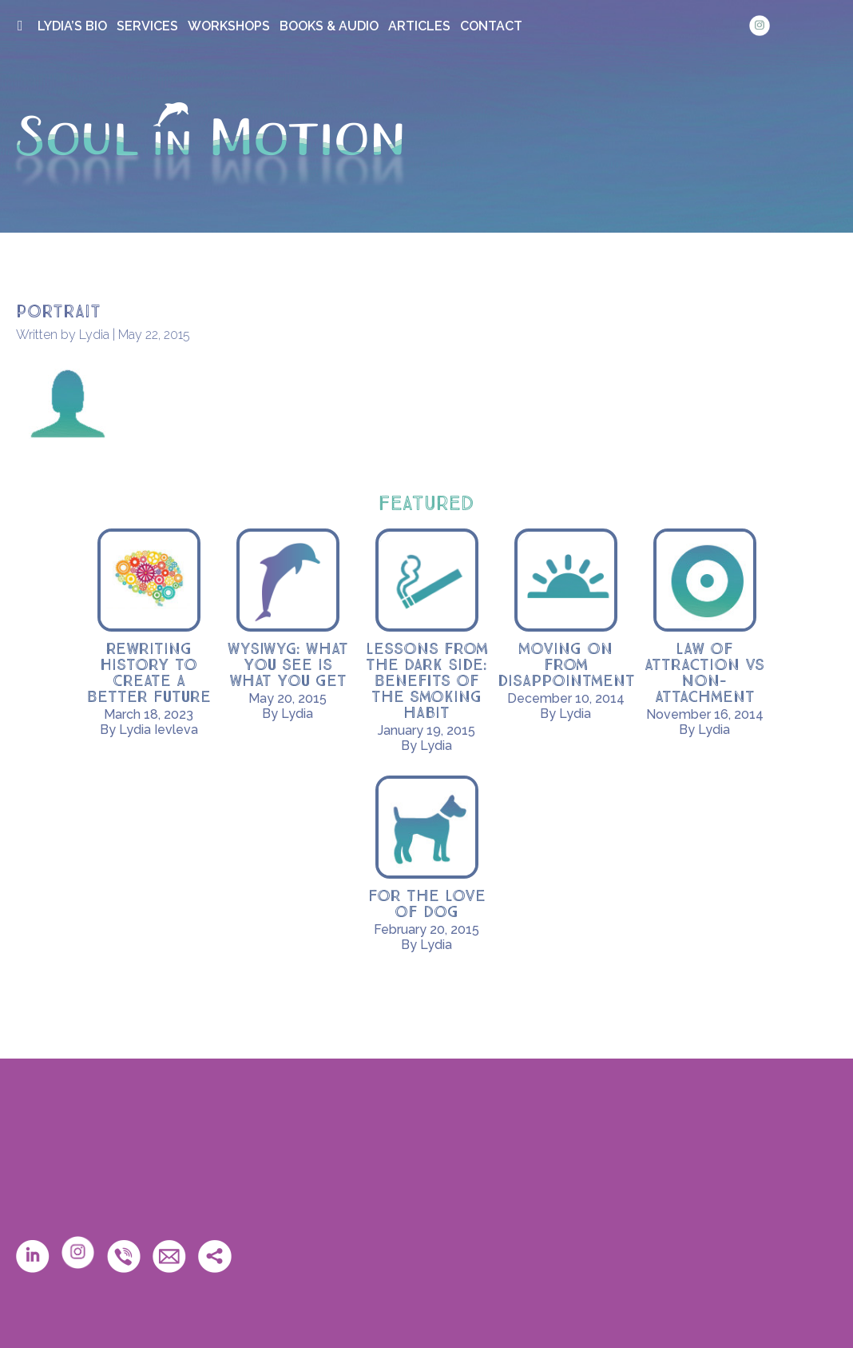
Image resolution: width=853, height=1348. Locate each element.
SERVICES (147, 26)
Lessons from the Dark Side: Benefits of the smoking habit (427, 681)
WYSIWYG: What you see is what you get (288, 665)
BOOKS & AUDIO (329, 26)
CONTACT (491, 26)
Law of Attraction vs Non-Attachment (704, 673)
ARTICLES (419, 26)
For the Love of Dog (427, 904)
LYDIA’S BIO (72, 26)
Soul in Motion (209, 145)
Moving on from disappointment (566, 665)
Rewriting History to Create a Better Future (149, 673)
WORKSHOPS (229, 26)
